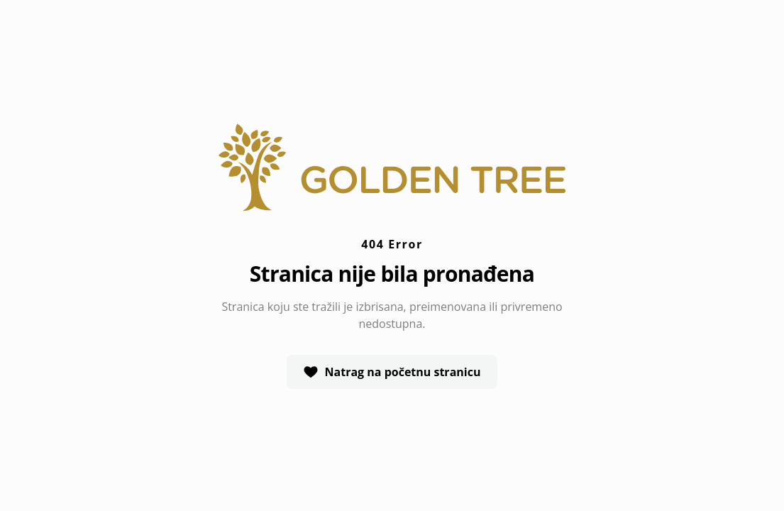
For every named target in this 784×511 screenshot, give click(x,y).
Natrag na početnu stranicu (392, 372)
